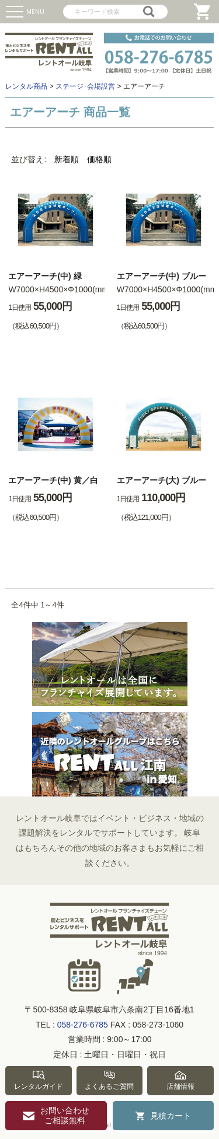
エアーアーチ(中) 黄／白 (53, 480)
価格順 (99, 159)
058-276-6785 (82, 1024)
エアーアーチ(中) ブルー (161, 276)
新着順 (66, 159)
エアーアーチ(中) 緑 (44, 276)
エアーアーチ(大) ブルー (161, 480)
